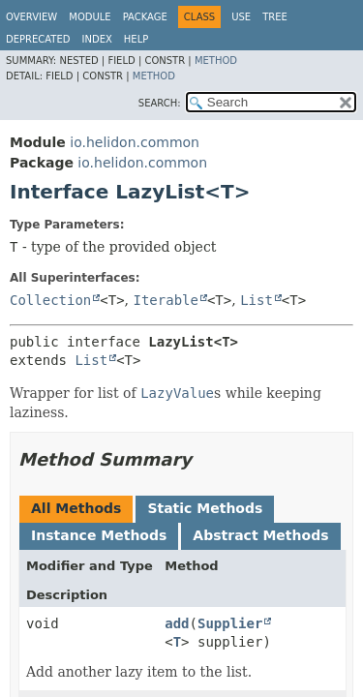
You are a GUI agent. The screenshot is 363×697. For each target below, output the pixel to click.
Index (97, 39)
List (256, 300)
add (177, 623)
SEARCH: (159, 103)
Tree (274, 17)
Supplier (229, 623)
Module (89, 17)
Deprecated (38, 39)
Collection (50, 300)
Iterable (166, 300)
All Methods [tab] (76, 508)
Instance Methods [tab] (98, 535)
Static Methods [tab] (204, 508)
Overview (31, 17)
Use (241, 17)
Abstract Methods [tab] (260, 535)
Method (216, 60)
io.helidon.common (134, 142)
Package (145, 17)
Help (136, 39)
